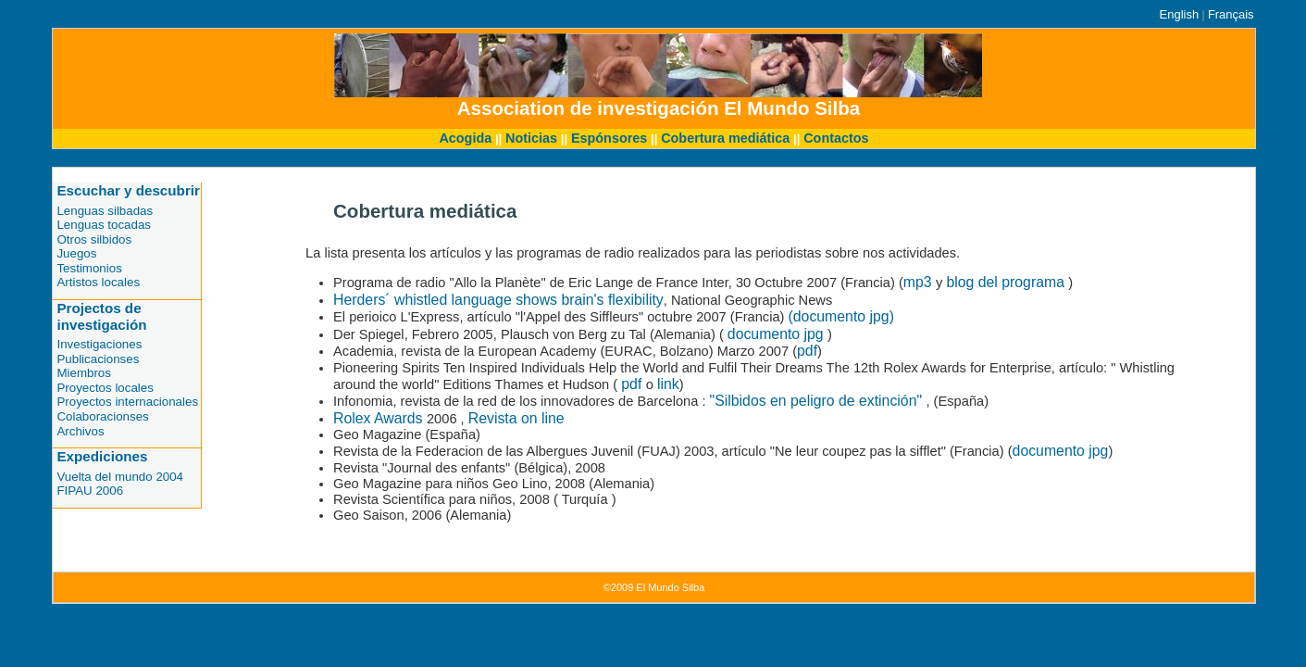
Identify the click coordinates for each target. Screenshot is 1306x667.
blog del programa (1007, 282)
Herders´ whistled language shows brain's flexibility (498, 300)
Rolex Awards (380, 418)
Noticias (531, 138)
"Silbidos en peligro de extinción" (818, 401)
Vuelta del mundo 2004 (119, 477)
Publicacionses (97, 359)
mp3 (919, 282)
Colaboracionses (102, 416)
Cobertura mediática (725, 138)
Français (1231, 14)
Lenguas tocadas (103, 225)
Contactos (835, 138)
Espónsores (609, 138)
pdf (807, 351)
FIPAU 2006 (89, 490)
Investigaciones (99, 344)
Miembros (83, 373)
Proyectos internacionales (127, 402)
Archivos (80, 431)
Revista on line (516, 418)
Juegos (76, 253)
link (668, 384)
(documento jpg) (841, 316)
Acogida (465, 138)
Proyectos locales (104, 388)
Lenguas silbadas (104, 211)
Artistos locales (98, 282)
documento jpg (777, 334)
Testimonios (88, 268)
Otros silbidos (93, 239)
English (1179, 14)
